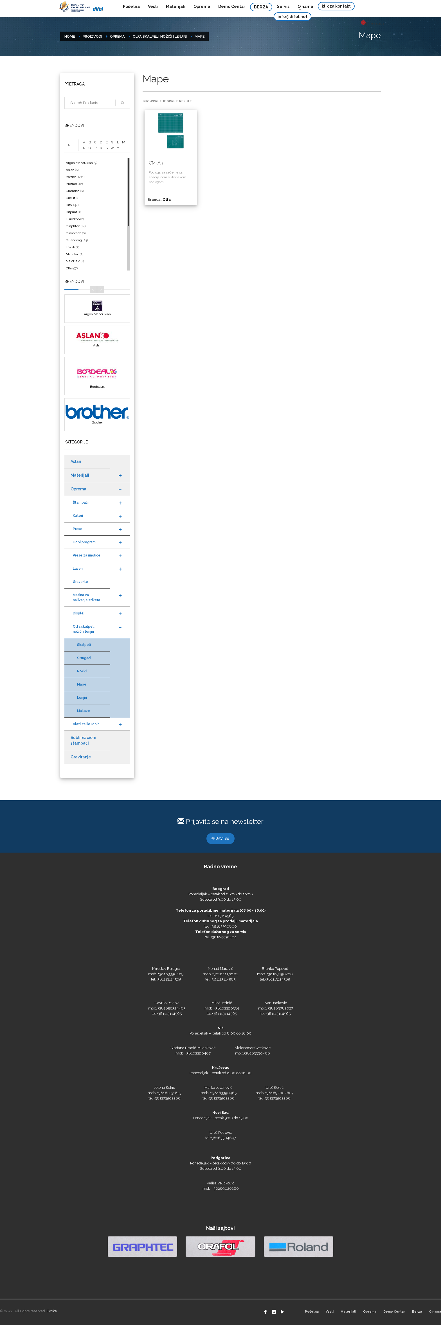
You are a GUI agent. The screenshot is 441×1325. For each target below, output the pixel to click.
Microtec (72, 254)
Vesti (330, 1311)
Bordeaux (73, 177)
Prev (93, 289)
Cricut (70, 198)
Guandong (74, 240)
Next (100, 289)
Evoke (52, 1311)
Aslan (70, 170)
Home (69, 36)
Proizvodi (92, 36)
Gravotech (73, 233)
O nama (435, 1311)
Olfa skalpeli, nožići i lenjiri (160, 36)
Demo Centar (394, 1311)
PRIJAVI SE (220, 838)
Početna (312, 1311)
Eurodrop (73, 219)
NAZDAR (73, 261)
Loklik (70, 247)
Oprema (117, 36)
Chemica (72, 191)
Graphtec (73, 226)
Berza (417, 1311)
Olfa (167, 199)
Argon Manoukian (79, 163)
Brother (71, 184)
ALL (71, 145)
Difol (69, 205)
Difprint (71, 212)
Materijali (348, 1311)
